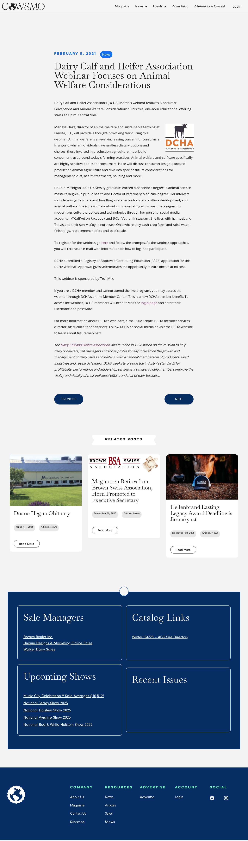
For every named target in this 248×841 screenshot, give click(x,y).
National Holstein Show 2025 (47, 711)
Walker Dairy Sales (39, 650)
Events (159, 6)
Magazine (122, 6)
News (141, 6)
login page (148, 303)
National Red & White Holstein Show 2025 (57, 725)
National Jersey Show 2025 (45, 704)
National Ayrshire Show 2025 (47, 718)
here (104, 242)
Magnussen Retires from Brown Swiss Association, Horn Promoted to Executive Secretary (123, 493)
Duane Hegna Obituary (33, 516)
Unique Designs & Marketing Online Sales (57, 644)
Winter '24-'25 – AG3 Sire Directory (160, 638)
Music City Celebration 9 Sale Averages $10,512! (63, 697)
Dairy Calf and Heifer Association (85, 345)
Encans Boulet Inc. (38, 638)
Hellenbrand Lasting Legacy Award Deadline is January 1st (201, 513)
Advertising (180, 6)
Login (237, 6)
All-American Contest (209, 6)
